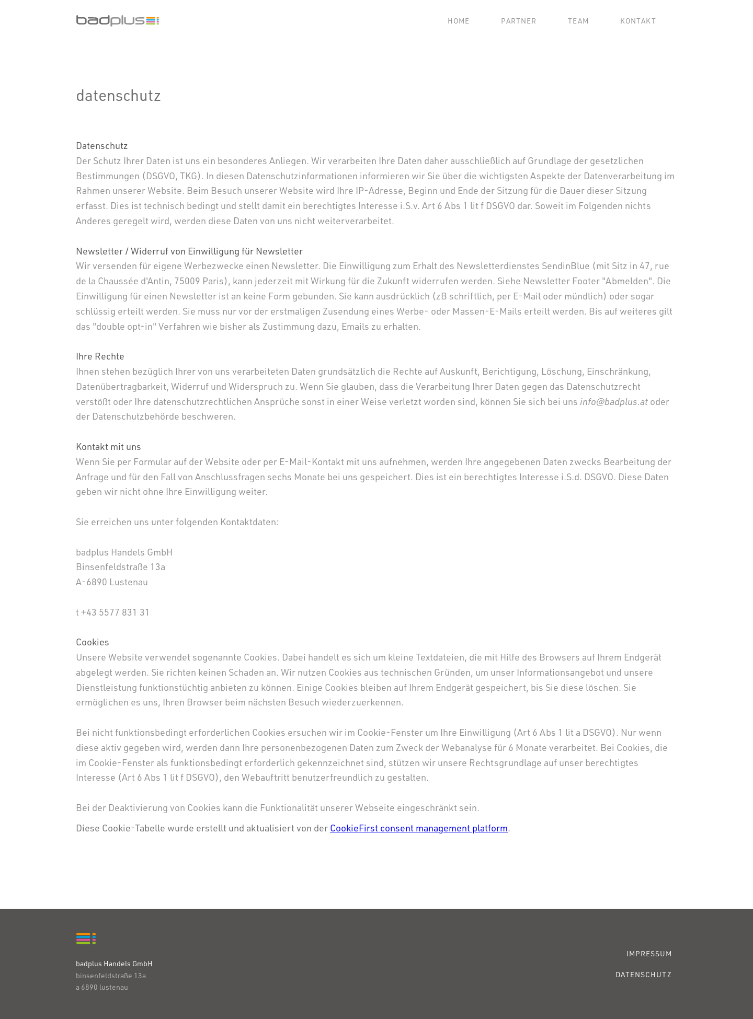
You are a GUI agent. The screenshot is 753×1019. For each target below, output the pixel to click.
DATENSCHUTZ (643, 974)
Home (459, 20)
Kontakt (638, 20)
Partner (519, 20)
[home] (117, 20)
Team (578, 20)
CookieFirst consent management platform (419, 827)
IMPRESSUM (649, 953)
